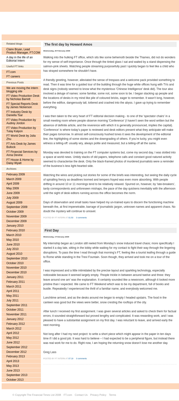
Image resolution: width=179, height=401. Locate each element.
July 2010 (12, 249)
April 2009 (12, 183)
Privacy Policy (98, 394)
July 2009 (12, 197)
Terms (112, 394)
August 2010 (14, 253)
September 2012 (16, 347)
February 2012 (15, 323)
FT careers (13, 76)
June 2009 (13, 193)
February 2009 (15, 174)
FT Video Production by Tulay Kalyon (21, 129)
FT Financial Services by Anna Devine (21, 153)
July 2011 (12, 300)
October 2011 (15, 309)
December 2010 (16, 272)
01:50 (71, 218)
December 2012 (16, 352)
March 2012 (13, 328)
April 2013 (12, 361)
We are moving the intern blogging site (22, 89)
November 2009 (16, 216)
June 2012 (13, 342)
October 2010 (15, 263)
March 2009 (13, 179)
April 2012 (12, 333)
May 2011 (12, 295)
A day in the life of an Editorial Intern (19, 59)
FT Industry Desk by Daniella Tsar (19, 113)
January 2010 (15, 225)
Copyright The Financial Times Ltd (35, 394)
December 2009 (16, 221)
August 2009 (14, 202)
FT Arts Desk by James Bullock (21, 145)
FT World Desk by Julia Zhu (21, 137)
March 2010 (13, 235)
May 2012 (12, 337)
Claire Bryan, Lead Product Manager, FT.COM (23, 51)
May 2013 (12, 365)
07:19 (71, 359)
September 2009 (16, 207)
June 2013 (13, 370)
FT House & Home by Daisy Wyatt (20, 161)
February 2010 (15, 230)
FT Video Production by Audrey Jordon (21, 121)
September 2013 (16, 375)
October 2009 (15, 211)
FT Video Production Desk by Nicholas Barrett (22, 97)
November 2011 (16, 314)
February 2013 (15, 356)
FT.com (11, 72)
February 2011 (15, 281)
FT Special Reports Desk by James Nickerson (22, 105)
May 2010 (12, 239)
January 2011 (15, 277)
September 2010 (16, 258)
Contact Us (81, 394)
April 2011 (12, 291)
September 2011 (16, 305)
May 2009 (12, 188)
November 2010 (16, 267)
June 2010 (13, 244)
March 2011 (13, 286)
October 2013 (15, 379)
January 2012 (15, 319)
